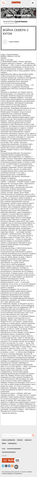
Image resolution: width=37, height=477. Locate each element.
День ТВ (4, 455)
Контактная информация (14, 448)
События (20, 440)
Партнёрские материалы (9, 452)
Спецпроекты (12, 443)
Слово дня (28, 440)
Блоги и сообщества (8, 440)
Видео (4, 443)
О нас (3, 448)
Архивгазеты (17, 460)
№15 (10, 460)
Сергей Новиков (21, 21)
